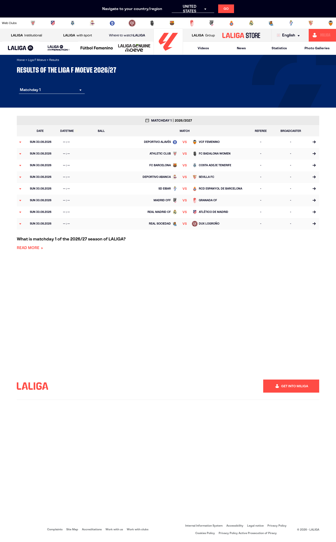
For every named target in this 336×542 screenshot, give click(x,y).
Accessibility (234, 525)
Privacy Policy (277, 525)
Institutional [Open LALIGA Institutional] (26, 35)
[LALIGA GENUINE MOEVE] (134, 48)
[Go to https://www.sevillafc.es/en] (310, 23)
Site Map (72, 529)
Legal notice (255, 525)
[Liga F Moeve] (97, 48)
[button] (20, 48)
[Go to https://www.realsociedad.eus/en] (271, 23)
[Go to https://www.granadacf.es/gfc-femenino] (191, 23)
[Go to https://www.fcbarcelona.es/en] (171, 23)
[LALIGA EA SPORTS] (20, 48)
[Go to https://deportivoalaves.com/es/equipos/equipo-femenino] (112, 23)
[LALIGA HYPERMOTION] (59, 48)
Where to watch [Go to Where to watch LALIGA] (127, 35)
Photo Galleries (316, 48)
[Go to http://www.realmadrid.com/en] (251, 23)
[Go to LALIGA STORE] (241, 35)
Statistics (279, 48)
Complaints (55, 529)
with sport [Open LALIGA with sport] (77, 35)
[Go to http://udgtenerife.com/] (72, 23)
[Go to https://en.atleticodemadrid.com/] (52, 23)
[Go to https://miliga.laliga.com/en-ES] (322, 35)
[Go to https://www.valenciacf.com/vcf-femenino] (330, 23)
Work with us (114, 529)
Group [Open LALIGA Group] (203, 35)
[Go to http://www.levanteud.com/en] (151, 23)
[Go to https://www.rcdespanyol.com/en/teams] (231, 23)
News (241, 48)
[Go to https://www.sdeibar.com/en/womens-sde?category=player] (290, 23)
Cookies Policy (205, 533)
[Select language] (289, 35)
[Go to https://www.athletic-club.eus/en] (32, 23)
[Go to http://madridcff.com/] (211, 23)
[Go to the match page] (314, 142)
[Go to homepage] (168, 53)
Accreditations (92, 529)
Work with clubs (137, 529)
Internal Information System (204, 525)
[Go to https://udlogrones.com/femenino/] (132, 23)
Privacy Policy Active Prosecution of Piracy (248, 533)
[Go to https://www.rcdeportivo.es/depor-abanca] (92, 23)
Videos (203, 48)
